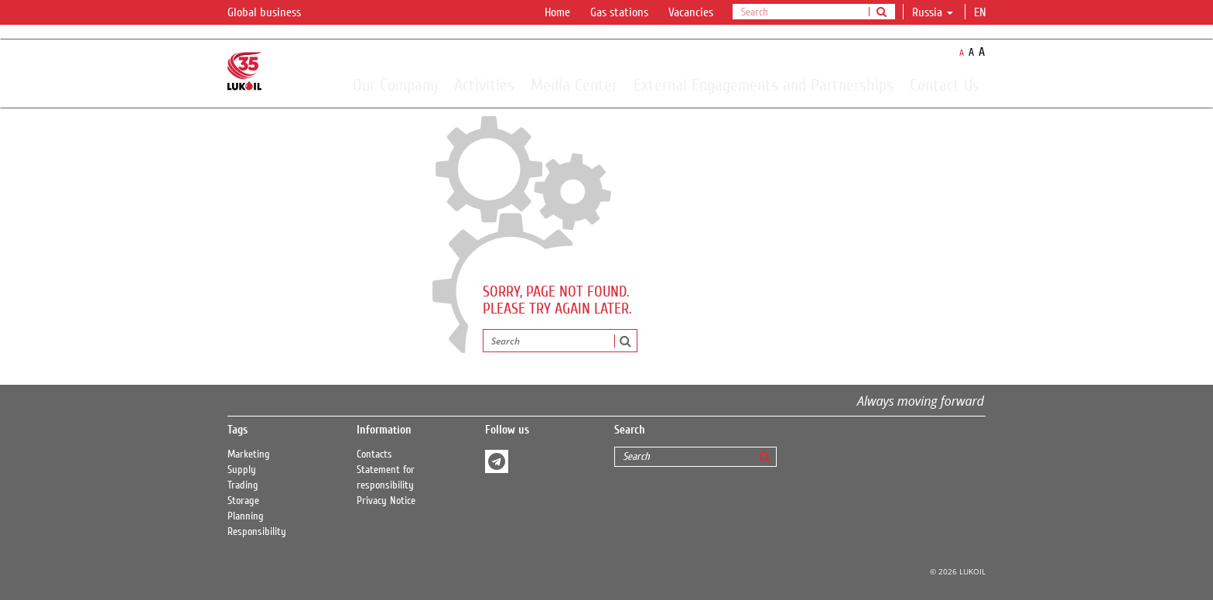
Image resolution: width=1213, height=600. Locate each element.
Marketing (248, 454)
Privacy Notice (386, 501)
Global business (273, 13)
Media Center (574, 84)
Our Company (395, 84)
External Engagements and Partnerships (764, 84)
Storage (243, 501)
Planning (245, 516)
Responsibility (256, 532)
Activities (484, 84)
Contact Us (944, 84)
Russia (932, 12)
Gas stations (619, 12)
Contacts (374, 454)
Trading (242, 485)
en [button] (981, 12)
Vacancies (690, 12)
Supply (241, 470)
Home (557, 12)
